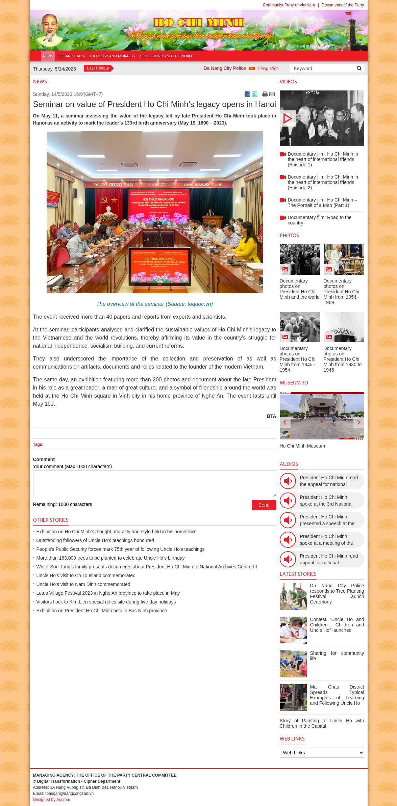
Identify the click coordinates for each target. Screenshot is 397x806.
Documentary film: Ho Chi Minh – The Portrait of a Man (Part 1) (322, 202)
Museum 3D (294, 382)
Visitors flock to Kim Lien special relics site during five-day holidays (106, 601)
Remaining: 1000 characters (62, 504)
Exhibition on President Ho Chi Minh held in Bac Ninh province (101, 610)
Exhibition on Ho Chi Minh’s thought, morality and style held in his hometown (116, 531)
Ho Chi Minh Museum (302, 446)
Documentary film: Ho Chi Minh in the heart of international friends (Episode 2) (323, 182)
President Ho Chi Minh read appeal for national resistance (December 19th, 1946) (329, 559)
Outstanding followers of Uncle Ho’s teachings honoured (95, 540)
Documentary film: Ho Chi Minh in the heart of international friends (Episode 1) (322, 118)
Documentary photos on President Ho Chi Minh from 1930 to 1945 (343, 359)
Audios (289, 464)
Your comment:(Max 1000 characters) (72, 466)
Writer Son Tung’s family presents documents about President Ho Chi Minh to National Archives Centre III (146, 566)
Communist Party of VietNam (289, 5)
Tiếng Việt (267, 68)
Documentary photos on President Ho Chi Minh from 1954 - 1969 (341, 291)
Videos (288, 81)
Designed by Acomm (51, 799)
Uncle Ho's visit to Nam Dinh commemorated (83, 584)
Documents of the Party (343, 5)
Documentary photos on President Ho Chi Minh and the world (300, 289)
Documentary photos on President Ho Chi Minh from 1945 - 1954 (298, 359)
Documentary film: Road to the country (320, 220)
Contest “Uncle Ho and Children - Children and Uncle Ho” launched (337, 625)
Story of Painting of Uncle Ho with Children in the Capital (322, 723)
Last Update (98, 68)
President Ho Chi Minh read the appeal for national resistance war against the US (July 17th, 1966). (329, 481)
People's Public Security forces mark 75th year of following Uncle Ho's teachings (120, 549)
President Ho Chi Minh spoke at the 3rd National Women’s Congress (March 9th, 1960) (328, 500)
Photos (289, 235)
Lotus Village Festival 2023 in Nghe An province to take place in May (108, 593)
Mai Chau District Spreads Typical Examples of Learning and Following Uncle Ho (337, 695)
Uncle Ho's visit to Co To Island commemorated (85, 575)
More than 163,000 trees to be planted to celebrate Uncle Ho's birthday (110, 558)
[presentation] (285, 422)
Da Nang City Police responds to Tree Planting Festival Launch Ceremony (337, 593)
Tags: (38, 444)
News (40, 81)
